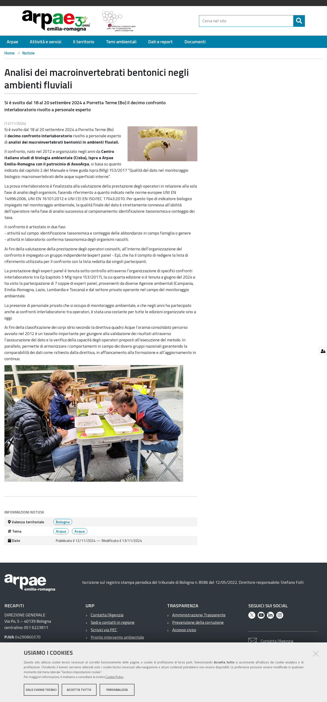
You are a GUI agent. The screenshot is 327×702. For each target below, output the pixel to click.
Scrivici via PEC (104, 630)
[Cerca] (309, 21)
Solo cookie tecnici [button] (41, 690)
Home (9, 53)
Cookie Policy (114, 677)
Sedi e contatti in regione (113, 622)
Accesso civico (184, 630)
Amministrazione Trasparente (199, 615)
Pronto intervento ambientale (117, 637)
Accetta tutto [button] (79, 690)
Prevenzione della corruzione (198, 622)
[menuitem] (12, 42)
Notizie (28, 53)
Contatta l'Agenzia (107, 615)
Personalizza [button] (117, 690)
